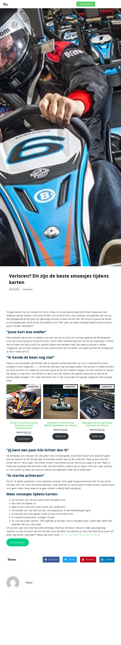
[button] (51, 559)
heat (36, 366)
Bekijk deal (60, 436)
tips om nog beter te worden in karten (80, 534)
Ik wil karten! (17, 542)
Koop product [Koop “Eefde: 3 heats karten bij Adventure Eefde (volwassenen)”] (24, 439)
